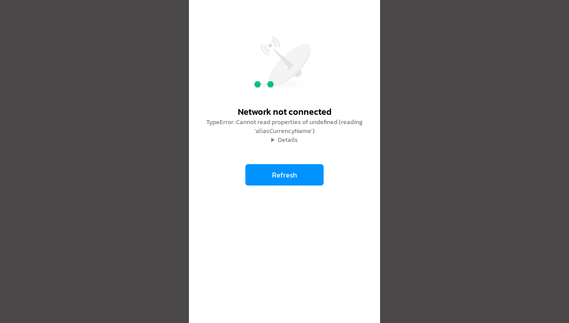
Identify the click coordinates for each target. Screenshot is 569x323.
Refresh (284, 175)
